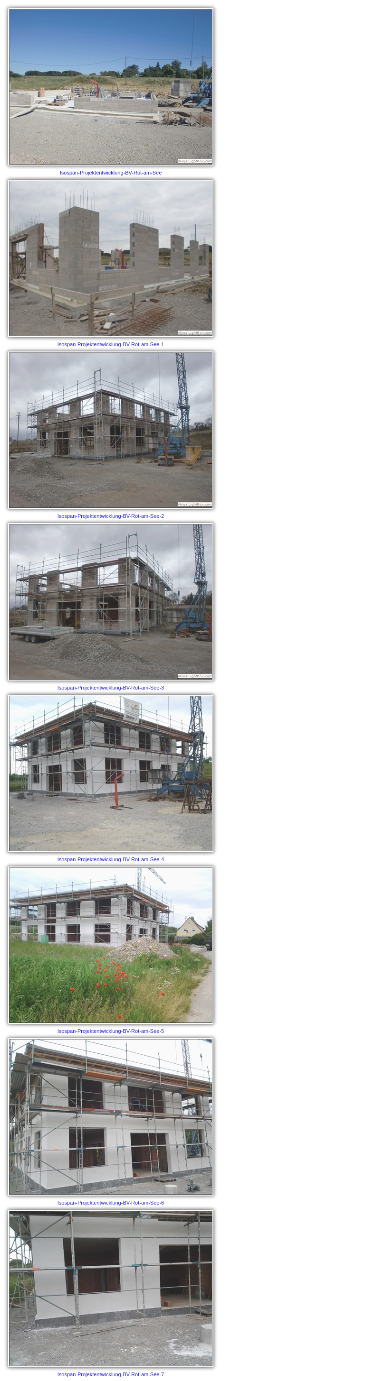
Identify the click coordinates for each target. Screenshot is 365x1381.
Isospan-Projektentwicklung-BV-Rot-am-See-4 (111, 776)
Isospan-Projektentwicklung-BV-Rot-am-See (111, 89)
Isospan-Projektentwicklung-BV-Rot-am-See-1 (111, 261)
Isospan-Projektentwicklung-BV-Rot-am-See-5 (111, 948)
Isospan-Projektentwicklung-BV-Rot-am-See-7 (111, 1291)
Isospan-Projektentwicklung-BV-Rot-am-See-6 (111, 1120)
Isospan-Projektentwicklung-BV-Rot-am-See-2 (111, 433)
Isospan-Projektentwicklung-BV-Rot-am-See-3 (111, 604)
